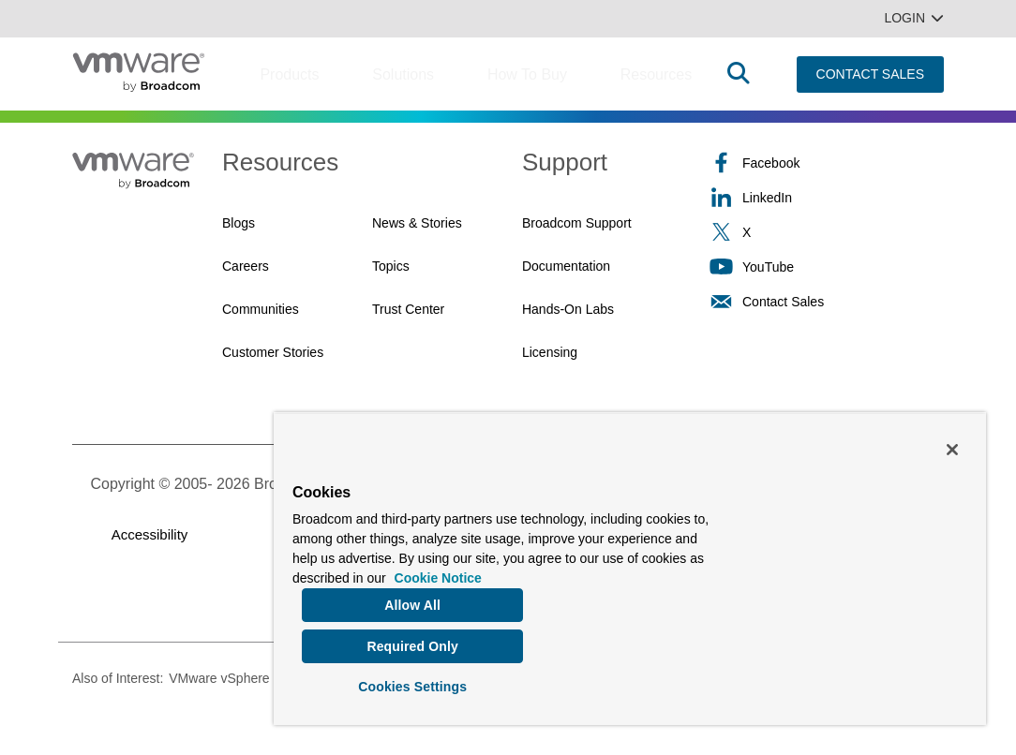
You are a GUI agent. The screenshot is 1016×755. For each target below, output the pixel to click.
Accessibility (150, 534)
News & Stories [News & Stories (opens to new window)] (417, 222)
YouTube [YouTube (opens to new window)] (752, 266)
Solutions (403, 74)
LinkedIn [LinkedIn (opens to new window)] (751, 197)
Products (289, 74)
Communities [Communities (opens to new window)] (260, 309)
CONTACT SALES (870, 74)
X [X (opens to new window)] (730, 232)
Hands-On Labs (568, 309)
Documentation (566, 266)
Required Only (412, 641)
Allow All (412, 598)
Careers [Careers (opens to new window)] (245, 266)
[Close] (952, 443)
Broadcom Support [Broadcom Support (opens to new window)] (577, 222)
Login (914, 17)
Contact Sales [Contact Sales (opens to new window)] (767, 301)
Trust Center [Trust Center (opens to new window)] (408, 309)
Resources (656, 74)
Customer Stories (272, 352)
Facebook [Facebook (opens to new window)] (754, 162)
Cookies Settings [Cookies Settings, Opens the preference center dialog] (412, 683)
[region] (630, 565)
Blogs (238, 222)
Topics (391, 266)
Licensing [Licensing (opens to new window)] (549, 352)
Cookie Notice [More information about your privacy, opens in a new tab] (438, 571)
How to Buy (527, 74)
